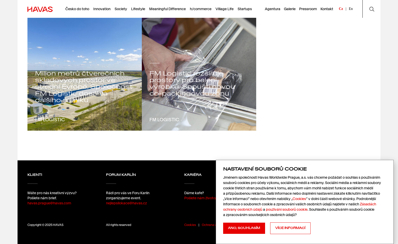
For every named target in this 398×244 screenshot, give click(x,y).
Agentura (272, 9)
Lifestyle (138, 9)
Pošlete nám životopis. (202, 198)
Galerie (290, 9)
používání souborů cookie (287, 209)
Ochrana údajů (212, 225)
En (351, 9)
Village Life (225, 9)
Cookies (190, 225)
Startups (245, 9)
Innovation (102, 9)
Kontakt (326, 9)
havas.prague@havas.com (49, 203)
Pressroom (308, 9)
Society (121, 9)
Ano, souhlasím (244, 228)
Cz (341, 9)
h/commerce (200, 9)
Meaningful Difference (167, 9)
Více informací (290, 228)
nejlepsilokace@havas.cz (126, 203)
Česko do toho (77, 9)
